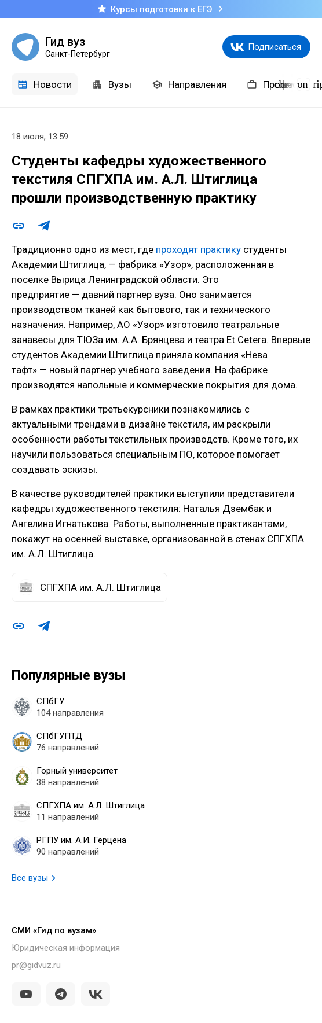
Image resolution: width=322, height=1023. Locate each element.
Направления (189, 84)
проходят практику (198, 249)
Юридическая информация (66, 948)
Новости (44, 84)
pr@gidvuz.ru (36, 965)
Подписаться (274, 47)
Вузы (111, 84)
